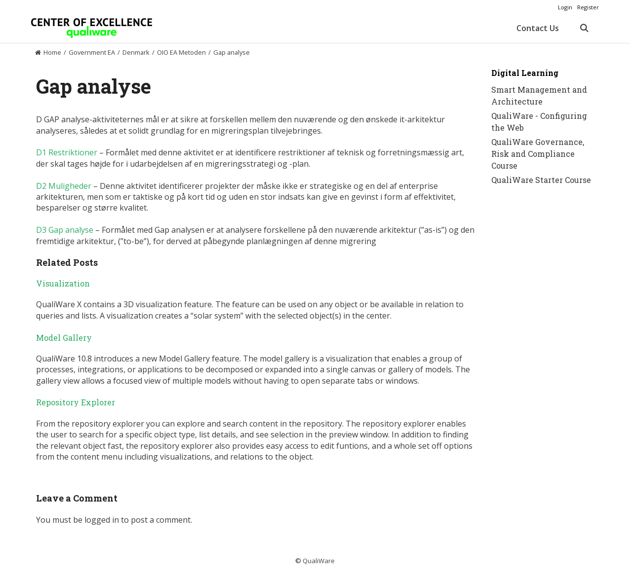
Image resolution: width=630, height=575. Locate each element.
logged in (101, 519)
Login (565, 7)
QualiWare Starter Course (541, 180)
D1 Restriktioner (66, 152)
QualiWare (319, 560)
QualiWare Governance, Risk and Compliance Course (537, 154)
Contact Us (537, 28)
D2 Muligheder (63, 185)
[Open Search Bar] (584, 28)
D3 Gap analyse (64, 229)
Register (588, 7)
